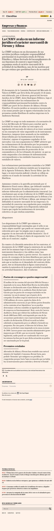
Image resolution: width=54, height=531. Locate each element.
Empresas (5, 386)
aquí (31, 399)
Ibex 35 (5, 12)
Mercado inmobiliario (43, 31)
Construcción (31, 31)
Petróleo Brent (33, 12)
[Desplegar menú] (3, 16)
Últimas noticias (8, 469)
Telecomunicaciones (13, 31)
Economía (13, 386)
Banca (4, 31)
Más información (7, 395)
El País (49, 20)
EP (27, 77)
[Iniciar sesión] (50, 16)
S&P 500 (18, 12)
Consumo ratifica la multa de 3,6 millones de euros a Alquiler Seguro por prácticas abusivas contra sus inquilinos (25, 487)
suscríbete (44, 16)
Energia (23, 31)
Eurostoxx (11, 513)
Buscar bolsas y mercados (11, 503)
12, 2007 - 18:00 (27, 79)
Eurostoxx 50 (50, 12)
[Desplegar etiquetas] (50, 386)
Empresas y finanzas (14, 26)
